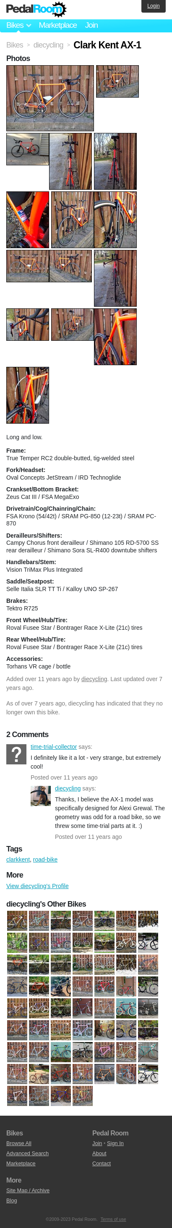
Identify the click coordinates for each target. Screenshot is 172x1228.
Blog (11, 1200)
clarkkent (18, 859)
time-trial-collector (16, 754)
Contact (101, 1163)
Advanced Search (27, 1153)
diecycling (94, 679)
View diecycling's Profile (37, 886)
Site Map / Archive (28, 1190)
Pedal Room (36, 9)
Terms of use (113, 1219)
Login (153, 6)
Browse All (18, 1143)
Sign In (115, 1143)
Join (91, 25)
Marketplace (57, 25)
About (99, 1153)
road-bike (45, 859)
